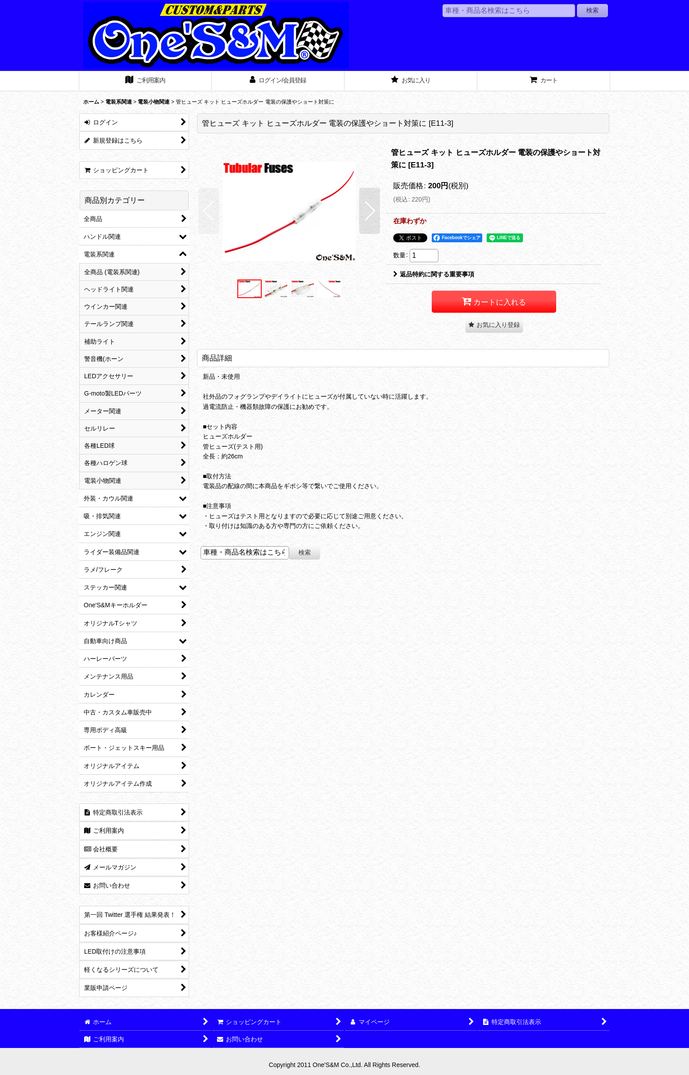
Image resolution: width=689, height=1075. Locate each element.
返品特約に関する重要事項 (433, 274)
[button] (208, 211)
